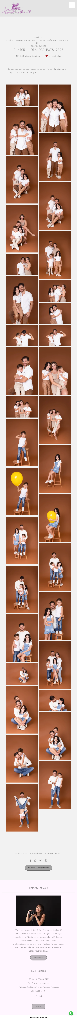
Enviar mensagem (40, 983)
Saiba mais (38, 957)
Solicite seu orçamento (38, 867)
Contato (38, 1006)
